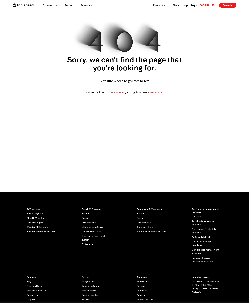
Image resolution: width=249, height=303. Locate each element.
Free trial (227, 5)
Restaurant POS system (149, 209)
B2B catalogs (88, 244)
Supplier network (90, 286)
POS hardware (89, 222)
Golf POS (196, 216)
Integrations (88, 281)
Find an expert (89, 290)
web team (119, 92)
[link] (208, 5)
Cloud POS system (36, 218)
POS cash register (35, 222)
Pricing (85, 218)
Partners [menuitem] (85, 5)
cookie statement (116, 299)
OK (212, 299)
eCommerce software (92, 227)
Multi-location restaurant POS (151, 231)
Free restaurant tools (37, 290)
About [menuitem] (176, 5)
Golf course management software (205, 210)
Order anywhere (145, 227)
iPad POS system (35, 213)
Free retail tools (34, 286)
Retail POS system (91, 209)
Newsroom (142, 281)
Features (86, 213)
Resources (32, 277)
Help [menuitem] (185, 5)
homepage (156, 92)
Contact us (142, 290)
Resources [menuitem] (159, 5)
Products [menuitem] (70, 5)
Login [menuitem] (194, 5)
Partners (86, 277)
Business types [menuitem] (51, 5)
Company (142, 277)
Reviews (141, 286)
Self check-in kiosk (201, 237)
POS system (33, 209)
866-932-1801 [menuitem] (208, 5)
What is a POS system (37, 227)
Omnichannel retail (91, 231)
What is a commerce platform (41, 231)
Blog (29, 281)
